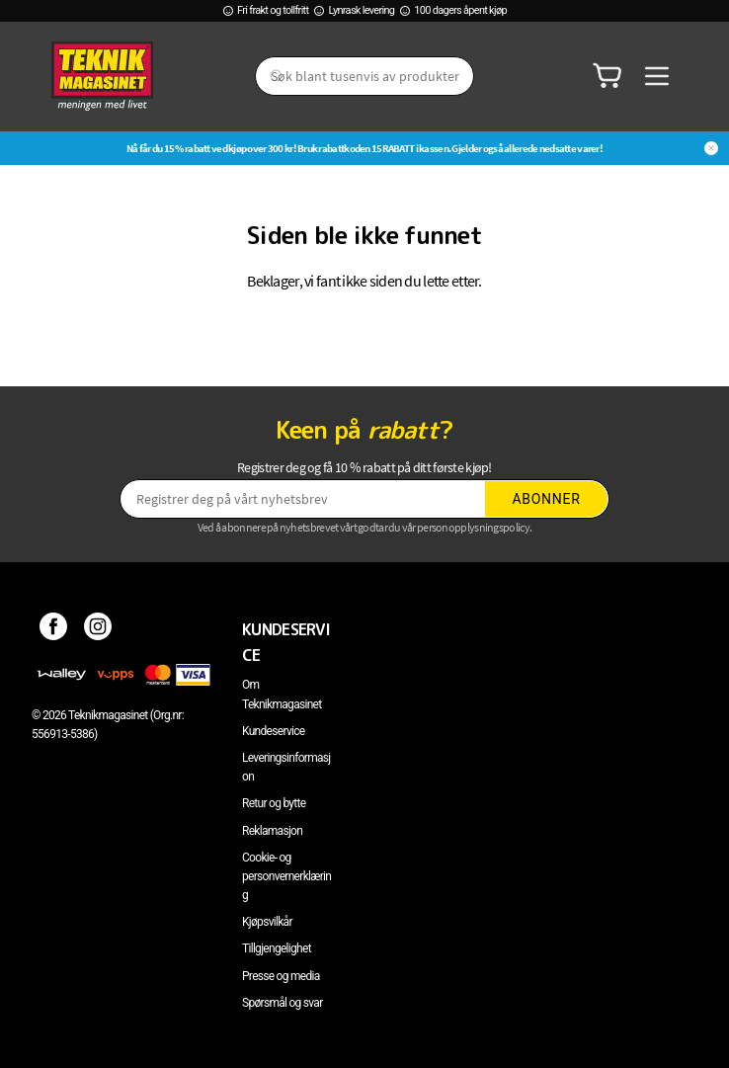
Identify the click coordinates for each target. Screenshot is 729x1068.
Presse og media (281, 976)
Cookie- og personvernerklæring (286, 876)
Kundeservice (273, 731)
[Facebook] (54, 629)
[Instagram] (98, 629)
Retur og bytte (273, 803)
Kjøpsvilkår (267, 922)
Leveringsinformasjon (286, 767)
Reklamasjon (272, 831)
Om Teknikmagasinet (282, 694)
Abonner (547, 499)
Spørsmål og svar (282, 1003)
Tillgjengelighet (276, 948)
